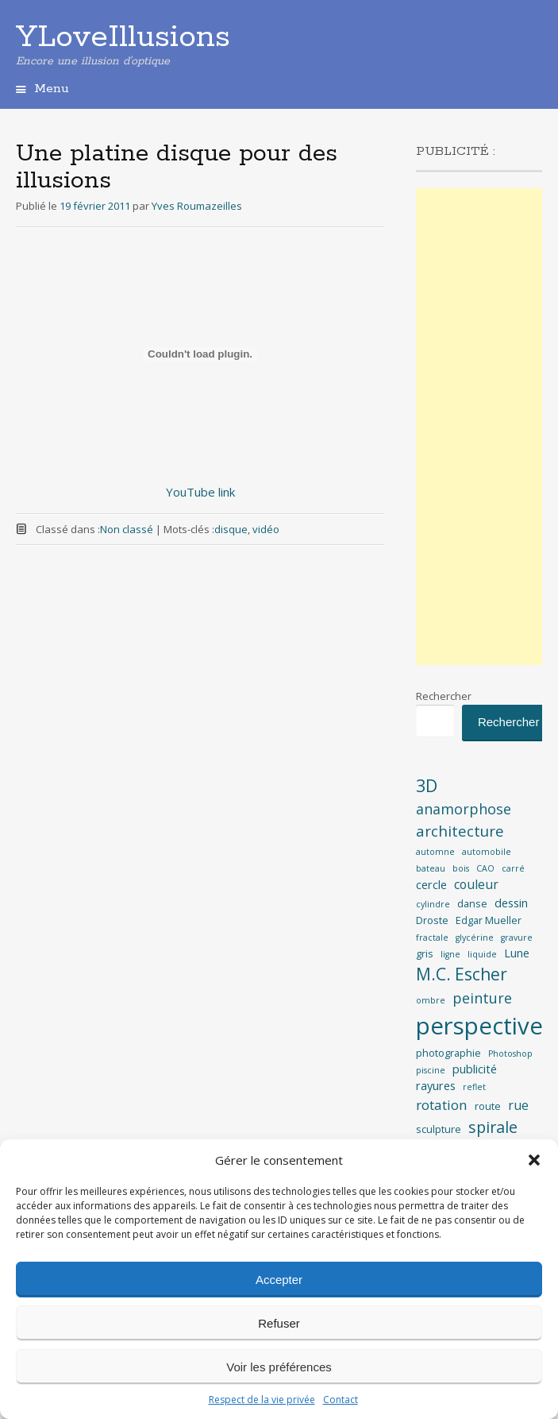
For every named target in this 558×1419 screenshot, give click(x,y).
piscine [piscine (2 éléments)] (430, 1070)
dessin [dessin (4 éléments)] (511, 903)
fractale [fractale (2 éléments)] (432, 937)
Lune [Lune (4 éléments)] (516, 953)
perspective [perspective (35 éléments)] (479, 1026)
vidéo (265, 529)
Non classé (126, 529)
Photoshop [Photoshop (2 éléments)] (510, 1053)
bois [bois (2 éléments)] (460, 868)
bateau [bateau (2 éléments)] (430, 868)
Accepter (279, 1279)
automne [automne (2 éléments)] (435, 851)
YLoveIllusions (123, 37)
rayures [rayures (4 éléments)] (436, 1085)
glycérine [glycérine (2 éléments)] (475, 937)
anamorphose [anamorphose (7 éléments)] (463, 808)
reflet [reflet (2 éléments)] (474, 1086)
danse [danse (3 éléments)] (472, 903)
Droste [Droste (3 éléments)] (432, 920)
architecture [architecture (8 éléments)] (460, 831)
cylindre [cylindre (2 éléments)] (433, 904)
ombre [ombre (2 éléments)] (430, 1000)
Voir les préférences (279, 1367)
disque (231, 529)
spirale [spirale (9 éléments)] (493, 1127)
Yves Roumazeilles (197, 206)
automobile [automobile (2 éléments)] (486, 851)
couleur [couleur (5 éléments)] (476, 884)
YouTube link (200, 492)
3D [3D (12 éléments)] (426, 785)
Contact (340, 1399)
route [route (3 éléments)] (488, 1106)
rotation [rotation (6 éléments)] (442, 1105)
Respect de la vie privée (262, 1399)
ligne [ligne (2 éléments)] (450, 954)
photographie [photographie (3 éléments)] (448, 1053)
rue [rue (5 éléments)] (518, 1105)
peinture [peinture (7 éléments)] (482, 997)
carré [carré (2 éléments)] (513, 868)
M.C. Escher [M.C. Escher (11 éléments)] (461, 974)
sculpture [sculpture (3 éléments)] (438, 1129)
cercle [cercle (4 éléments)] (431, 884)
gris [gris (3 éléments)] (424, 953)
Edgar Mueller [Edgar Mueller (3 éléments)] (488, 920)
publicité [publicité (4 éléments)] (474, 1069)
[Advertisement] (479, 426)
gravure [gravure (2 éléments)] (517, 937)
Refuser (279, 1323)
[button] (534, 1160)
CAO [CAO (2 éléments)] (485, 868)
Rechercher (443, 696)
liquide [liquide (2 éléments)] (482, 954)
